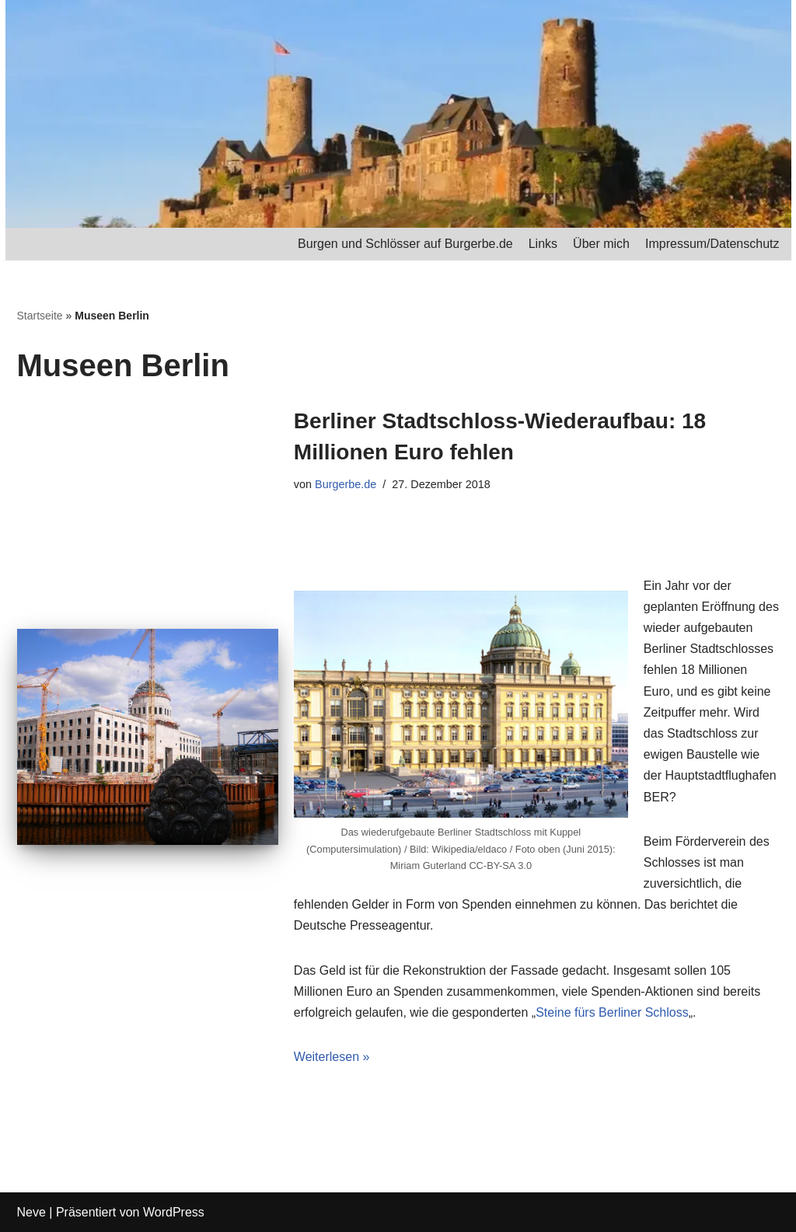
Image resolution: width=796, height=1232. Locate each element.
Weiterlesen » (332, 1056)
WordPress (173, 1212)
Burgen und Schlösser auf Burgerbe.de (405, 243)
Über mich (601, 243)
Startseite (40, 315)
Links (543, 243)
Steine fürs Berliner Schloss (612, 1012)
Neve (31, 1212)
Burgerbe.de (345, 484)
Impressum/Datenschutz (712, 243)
